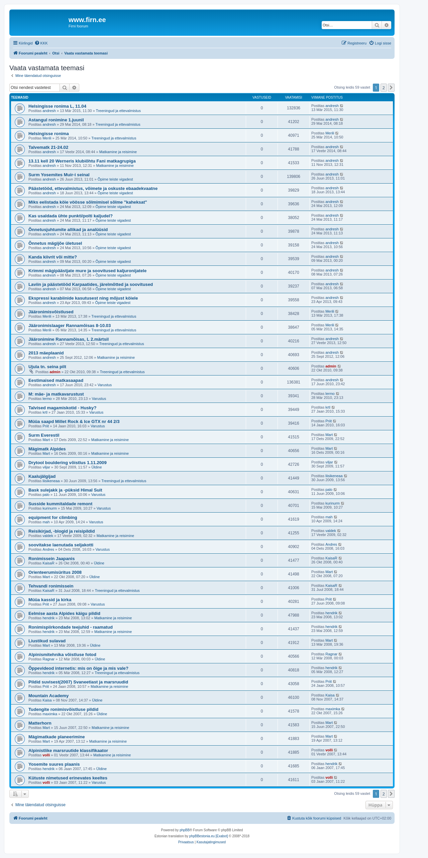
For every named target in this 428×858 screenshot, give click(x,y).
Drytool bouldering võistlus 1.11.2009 (67, 462)
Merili (46, 138)
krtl (44, 412)
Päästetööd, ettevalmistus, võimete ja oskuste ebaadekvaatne (92, 188)
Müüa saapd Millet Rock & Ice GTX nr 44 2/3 (74, 421)
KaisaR (48, 563)
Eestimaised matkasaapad (55, 380)
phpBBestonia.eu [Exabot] (208, 836)
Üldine (96, 467)
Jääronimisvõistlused (51, 311)
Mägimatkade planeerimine (56, 736)
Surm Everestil (43, 435)
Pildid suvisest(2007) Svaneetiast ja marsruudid (78, 681)
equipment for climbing (52, 517)
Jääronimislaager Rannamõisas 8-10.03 (69, 325)
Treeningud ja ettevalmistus (118, 111)
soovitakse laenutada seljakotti (60, 544)
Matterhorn (39, 723)
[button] (391, 88)
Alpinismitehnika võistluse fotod (62, 654)
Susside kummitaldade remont (60, 503)
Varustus (105, 385)
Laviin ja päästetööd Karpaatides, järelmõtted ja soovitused (90, 284)
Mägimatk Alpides (47, 448)
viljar (46, 467)
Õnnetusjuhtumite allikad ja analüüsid (68, 229)
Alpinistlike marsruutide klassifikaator (68, 750)
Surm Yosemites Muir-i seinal (59, 174)
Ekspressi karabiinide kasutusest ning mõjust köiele (83, 298)
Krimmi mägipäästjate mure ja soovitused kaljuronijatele (87, 270)
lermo (47, 399)
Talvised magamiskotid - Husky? (62, 407)
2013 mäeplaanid (46, 352)
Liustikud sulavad (47, 640)
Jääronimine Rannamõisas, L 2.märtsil (68, 339)
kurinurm (49, 508)
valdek (47, 536)
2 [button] (384, 88)
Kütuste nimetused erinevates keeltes (67, 777)
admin (54, 372)
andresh (49, 111)
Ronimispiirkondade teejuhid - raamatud (70, 627)
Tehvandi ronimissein (51, 585)
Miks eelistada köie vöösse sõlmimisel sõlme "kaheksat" (87, 202)
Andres (48, 549)
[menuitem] (41, 43)
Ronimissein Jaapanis (51, 558)
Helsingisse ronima (48, 133)
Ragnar (48, 659)
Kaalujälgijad (42, 476)
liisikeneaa (51, 481)
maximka (49, 714)
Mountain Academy (48, 695)
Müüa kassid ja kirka (49, 599)
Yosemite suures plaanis (54, 764)
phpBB (185, 830)
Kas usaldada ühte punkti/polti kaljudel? (70, 215)
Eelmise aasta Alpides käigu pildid (64, 613)
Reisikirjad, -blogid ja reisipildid (61, 531)
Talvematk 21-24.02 (48, 147)
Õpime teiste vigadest (115, 179)
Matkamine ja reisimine (118, 152)
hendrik (48, 618)
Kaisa (47, 700)
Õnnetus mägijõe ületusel (55, 243)
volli (46, 755)
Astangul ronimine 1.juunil (56, 119)
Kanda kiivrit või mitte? (52, 256)
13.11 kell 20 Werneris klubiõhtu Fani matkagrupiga (82, 161)
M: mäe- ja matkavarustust (56, 394)
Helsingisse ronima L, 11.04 (57, 106)
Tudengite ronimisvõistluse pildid (63, 709)
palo (45, 495)
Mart (46, 440)
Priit (45, 426)
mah (45, 522)
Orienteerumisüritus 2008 (55, 572)
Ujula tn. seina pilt (47, 366)
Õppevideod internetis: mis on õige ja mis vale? (78, 668)
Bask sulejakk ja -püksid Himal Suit (65, 490)
